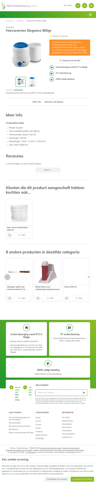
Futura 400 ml (70, 287)
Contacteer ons (67, 437)
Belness (10, 21)
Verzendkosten (67, 424)
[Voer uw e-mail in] (61, 393)
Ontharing (20, 21)
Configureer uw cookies (57, 479)
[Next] (89, 277)
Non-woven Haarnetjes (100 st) (17, 229)
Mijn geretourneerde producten (19, 426)
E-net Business (31, 452)
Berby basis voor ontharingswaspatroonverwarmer (48, 288)
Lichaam (39, 425)
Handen (38, 428)
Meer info (37, 102)
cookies (89, 466)
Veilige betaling (67, 421)
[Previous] (7, 277)
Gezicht (38, 421)
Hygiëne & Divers (41, 435)
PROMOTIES (40, 438)
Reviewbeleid (67, 427)
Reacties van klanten (54, 102)
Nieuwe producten (68, 434)
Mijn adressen (13, 429)
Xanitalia (10, 27)
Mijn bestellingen (15, 423)
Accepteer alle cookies (82, 479)
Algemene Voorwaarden (71, 448)
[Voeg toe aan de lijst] (9, 235)
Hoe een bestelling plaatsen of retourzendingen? (19, 418)
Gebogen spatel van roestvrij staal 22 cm (16, 288)
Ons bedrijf (66, 417)
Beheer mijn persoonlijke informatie (21, 432)
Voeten (38, 418)
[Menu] (90, 14)
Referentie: (10, 90)
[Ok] (84, 393)
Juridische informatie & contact (50, 448)
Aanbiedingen (67, 430)
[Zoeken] (68, 5)
